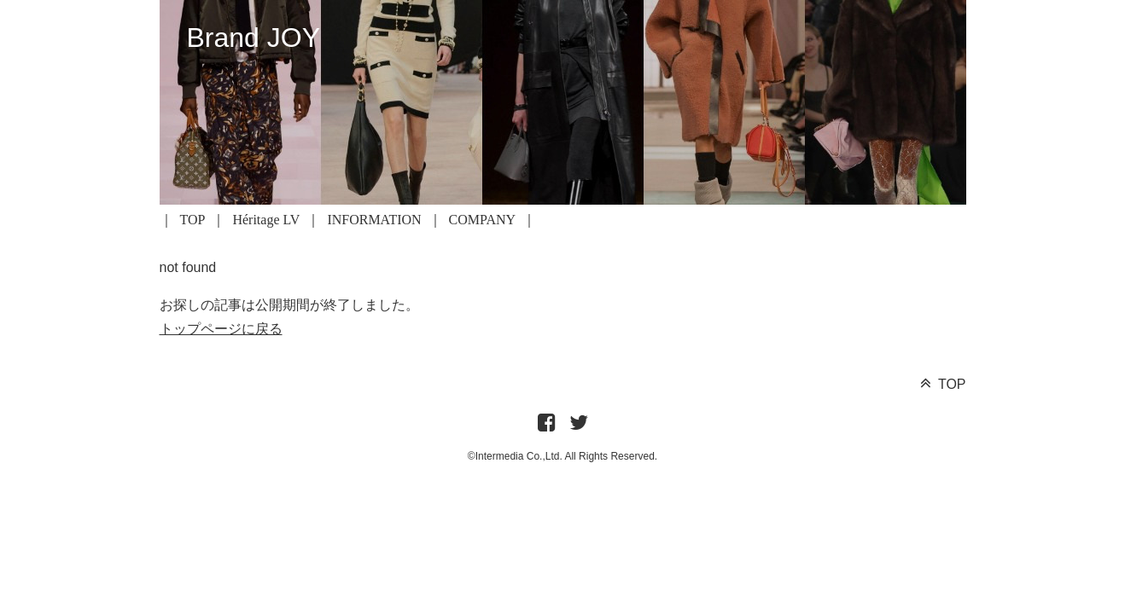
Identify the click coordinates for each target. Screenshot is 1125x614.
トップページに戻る (221, 328)
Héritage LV (266, 219)
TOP (193, 219)
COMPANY (482, 219)
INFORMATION (374, 219)
